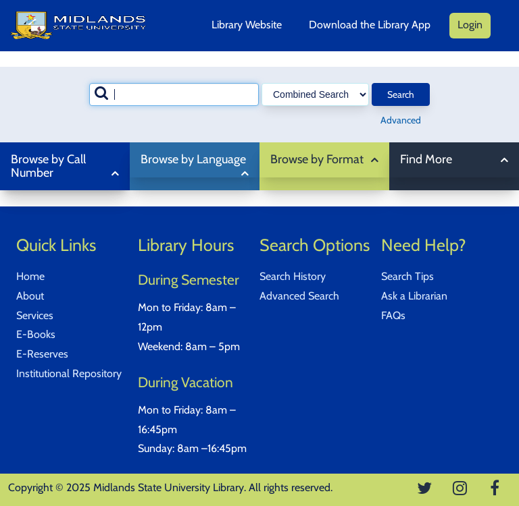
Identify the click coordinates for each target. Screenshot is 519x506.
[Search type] (315, 94)
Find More (426, 159)
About (30, 295)
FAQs (393, 315)
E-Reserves (42, 353)
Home (30, 276)
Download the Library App (369, 24)
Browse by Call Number (48, 166)
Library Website (247, 24)
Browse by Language (193, 159)
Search (400, 94)
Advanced (400, 120)
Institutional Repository (69, 373)
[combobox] (174, 94)
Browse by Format (317, 159)
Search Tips (407, 276)
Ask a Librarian (414, 295)
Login (470, 24)
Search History (293, 276)
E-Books (35, 334)
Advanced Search (299, 295)
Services (34, 315)
